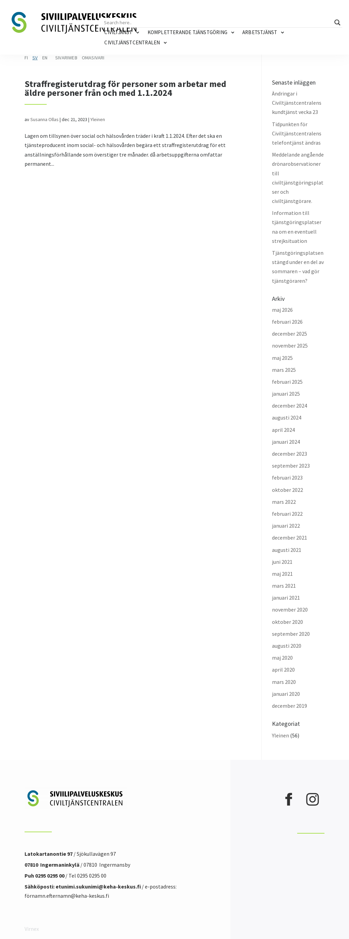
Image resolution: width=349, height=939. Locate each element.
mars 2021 (284, 585)
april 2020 (283, 669)
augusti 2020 (286, 645)
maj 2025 (282, 357)
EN (44, 58)
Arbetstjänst (259, 32)
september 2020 (291, 633)
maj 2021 (282, 573)
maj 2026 (282, 309)
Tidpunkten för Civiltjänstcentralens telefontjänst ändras (296, 133)
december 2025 (289, 333)
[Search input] (217, 22)
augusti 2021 (286, 549)
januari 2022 (286, 525)
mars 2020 (284, 681)
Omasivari (93, 58)
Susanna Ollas (44, 119)
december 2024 (289, 405)
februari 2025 (287, 381)
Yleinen (97, 119)
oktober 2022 (287, 489)
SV (34, 58)
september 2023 (291, 465)
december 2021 (289, 537)
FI (26, 58)
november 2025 (290, 345)
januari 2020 (286, 693)
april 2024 (283, 429)
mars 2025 (284, 369)
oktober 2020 (287, 621)
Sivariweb (66, 58)
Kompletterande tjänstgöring (187, 32)
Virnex (32, 928)
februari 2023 (287, 477)
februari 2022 (287, 513)
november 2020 (290, 609)
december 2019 (289, 705)
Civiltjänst (118, 32)
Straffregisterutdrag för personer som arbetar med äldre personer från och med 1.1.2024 (125, 88)
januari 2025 (286, 393)
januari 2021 (286, 597)
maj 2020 (282, 657)
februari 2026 (287, 321)
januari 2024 (286, 441)
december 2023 (289, 453)
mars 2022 (284, 501)
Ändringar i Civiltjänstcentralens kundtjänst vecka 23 (296, 102)
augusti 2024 (286, 417)
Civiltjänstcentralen (132, 42)
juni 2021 (282, 561)
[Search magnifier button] (337, 22)
